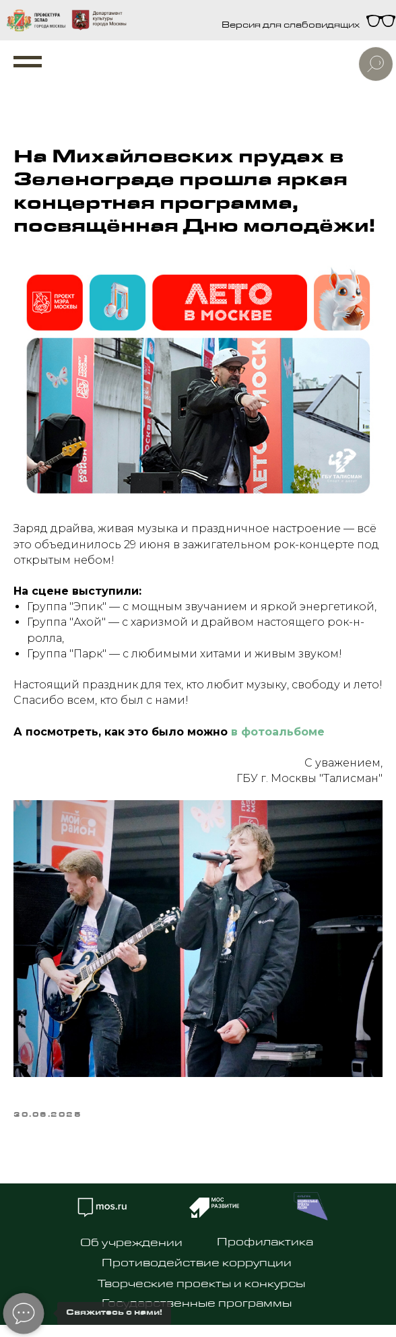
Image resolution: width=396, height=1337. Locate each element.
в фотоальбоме (278, 731)
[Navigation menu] (27, 62)
